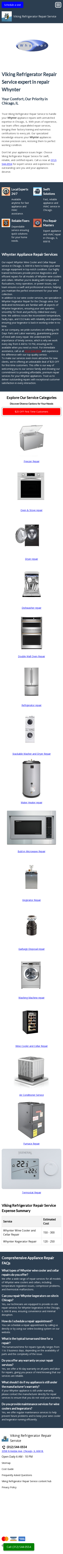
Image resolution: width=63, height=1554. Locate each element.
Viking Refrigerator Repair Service (34, 16)
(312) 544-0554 (33, 351)
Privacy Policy (9, 1487)
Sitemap (6, 1463)
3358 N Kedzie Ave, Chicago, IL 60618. (23, 1451)
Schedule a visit (12, 4)
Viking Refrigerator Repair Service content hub (26, 1481)
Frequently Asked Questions (17, 1475)
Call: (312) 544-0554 (19, 1547)
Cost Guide (8, 1469)
